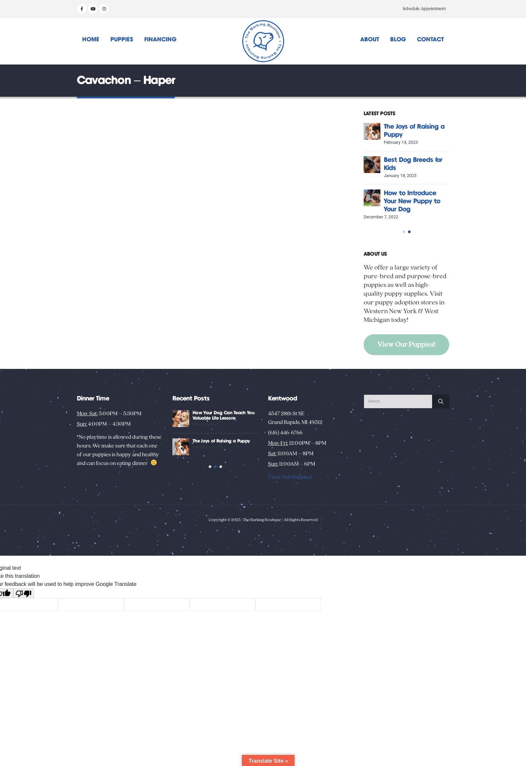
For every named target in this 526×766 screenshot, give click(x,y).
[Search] (440, 426)
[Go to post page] (399, 131)
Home (90, 40)
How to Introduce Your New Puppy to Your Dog (439, 201)
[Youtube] (93, 8)
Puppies (121, 40)
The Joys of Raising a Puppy (257, 465)
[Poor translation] (23, 630)
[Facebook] (82, 8)
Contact (430, 40)
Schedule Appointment (424, 9)
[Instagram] (104, 8)
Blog (398, 40)
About (369, 40)
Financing (160, 40)
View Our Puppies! (406, 363)
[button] (404, 250)
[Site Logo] (263, 41)
